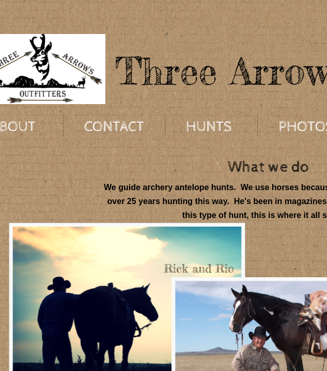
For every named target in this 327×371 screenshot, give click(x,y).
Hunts (209, 127)
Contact (114, 127)
